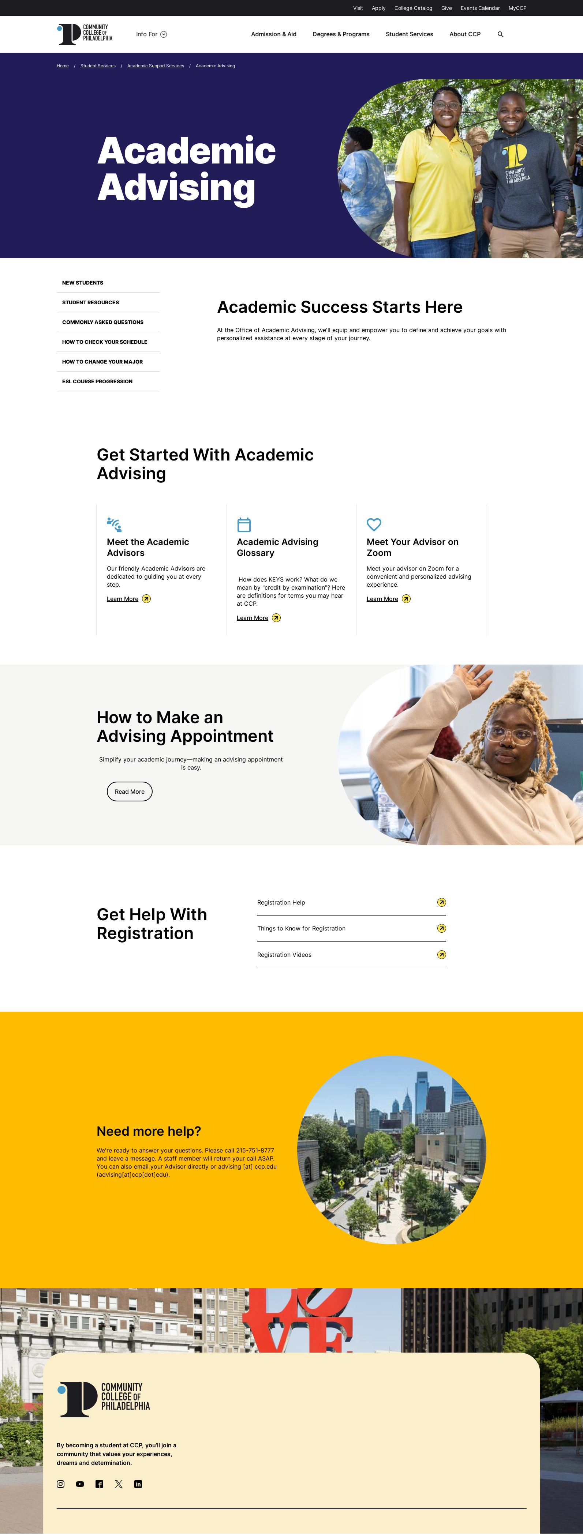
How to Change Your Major (102, 361)
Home (63, 65)
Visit (358, 8)
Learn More (129, 598)
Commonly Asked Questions (102, 322)
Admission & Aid (277, 34)
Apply (379, 8)
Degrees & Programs (344, 34)
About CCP (467, 34)
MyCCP (518, 8)
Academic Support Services (155, 65)
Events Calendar (480, 8)
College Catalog (414, 8)
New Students (82, 282)
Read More (130, 791)
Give (446, 8)
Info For (146, 34)
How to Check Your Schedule (104, 342)
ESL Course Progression (97, 381)
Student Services (412, 34)
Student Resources (90, 302)
